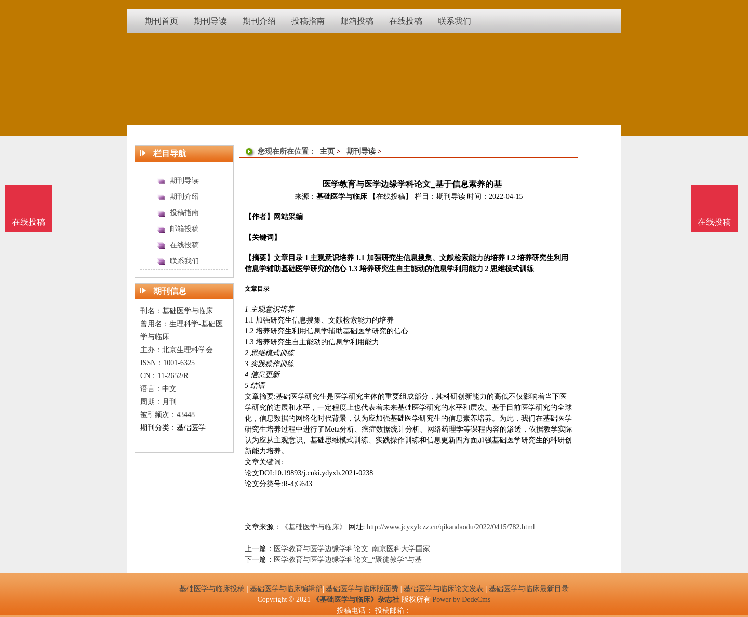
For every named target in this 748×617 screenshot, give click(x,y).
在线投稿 (714, 222)
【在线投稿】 (390, 196)
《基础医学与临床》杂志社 (355, 599)
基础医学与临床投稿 (212, 589)
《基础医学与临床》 (313, 527)
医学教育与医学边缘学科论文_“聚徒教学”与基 (348, 560)
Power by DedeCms (461, 599)
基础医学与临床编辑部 (286, 589)
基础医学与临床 (341, 196)
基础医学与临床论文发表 (444, 589)
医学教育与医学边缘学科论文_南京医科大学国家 (352, 549)
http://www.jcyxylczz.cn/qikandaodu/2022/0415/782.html (451, 527)
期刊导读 (361, 151)
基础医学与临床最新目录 (529, 589)
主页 (327, 151)
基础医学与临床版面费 (362, 589)
